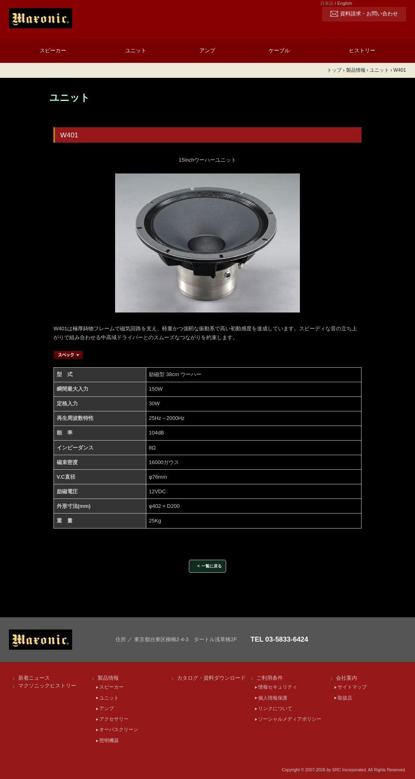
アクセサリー (113, 719)
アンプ (207, 50)
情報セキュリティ (277, 687)
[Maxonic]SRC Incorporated (74, 18)
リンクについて (275, 708)
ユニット (135, 50)
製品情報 (108, 678)
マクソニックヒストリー (47, 686)
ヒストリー (362, 50)
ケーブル (279, 50)
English (344, 3)
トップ (334, 70)
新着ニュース (34, 678)
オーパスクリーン (118, 729)
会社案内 (346, 678)
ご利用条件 (270, 678)
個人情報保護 (272, 698)
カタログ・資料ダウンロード (211, 678)
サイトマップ (352, 687)
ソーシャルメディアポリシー (289, 719)
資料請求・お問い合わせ (369, 14)
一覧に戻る (211, 566)
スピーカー (53, 50)
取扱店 (345, 698)
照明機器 (109, 740)
